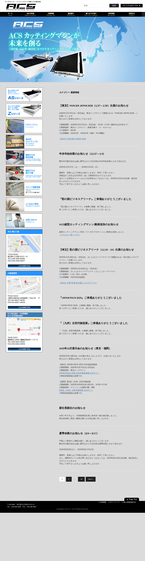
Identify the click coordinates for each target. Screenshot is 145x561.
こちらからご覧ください (69, 235)
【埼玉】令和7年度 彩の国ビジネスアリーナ (78, 283)
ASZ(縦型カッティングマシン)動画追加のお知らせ (88, 224)
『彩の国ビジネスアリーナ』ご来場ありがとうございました (95, 199)
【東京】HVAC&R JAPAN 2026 (72, 139)
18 (81, 479)
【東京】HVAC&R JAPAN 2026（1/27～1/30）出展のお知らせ (94, 105)
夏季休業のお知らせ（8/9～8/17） (79, 433)
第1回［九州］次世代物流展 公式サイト (76, 390)
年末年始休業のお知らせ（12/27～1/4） (82, 153)
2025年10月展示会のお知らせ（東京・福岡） (85, 348)
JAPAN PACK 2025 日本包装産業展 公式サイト (79, 373)
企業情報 (103, 502)
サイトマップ (114, 502)
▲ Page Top (131, 499)
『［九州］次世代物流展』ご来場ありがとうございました (93, 323)
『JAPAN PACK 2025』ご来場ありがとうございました (90, 297)
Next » (90, 479)
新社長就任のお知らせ (72, 408)
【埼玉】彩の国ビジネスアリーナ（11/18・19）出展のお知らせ (96, 249)
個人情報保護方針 (130, 502)
